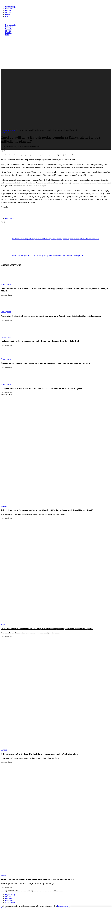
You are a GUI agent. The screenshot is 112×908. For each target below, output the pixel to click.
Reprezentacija (10, 894)
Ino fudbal (8, 898)
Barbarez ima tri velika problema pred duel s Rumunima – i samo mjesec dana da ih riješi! (40, 341)
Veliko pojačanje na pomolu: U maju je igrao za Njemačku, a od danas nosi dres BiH (37, 879)
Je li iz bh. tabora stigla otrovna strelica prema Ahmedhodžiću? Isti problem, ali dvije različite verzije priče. (47, 510)
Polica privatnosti (63, 906)
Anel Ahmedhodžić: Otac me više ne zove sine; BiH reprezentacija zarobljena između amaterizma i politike (47, 629)
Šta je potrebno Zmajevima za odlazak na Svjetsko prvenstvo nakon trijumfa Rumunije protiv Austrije (45, 363)
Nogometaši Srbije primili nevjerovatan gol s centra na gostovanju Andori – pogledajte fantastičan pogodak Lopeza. (51, 316)
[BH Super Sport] (11, 2)
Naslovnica (5, 130)
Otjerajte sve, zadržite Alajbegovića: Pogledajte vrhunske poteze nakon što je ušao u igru (39, 754)
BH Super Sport (11, 20)
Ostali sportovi (10, 902)
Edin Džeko (9, 218)
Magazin (12, 130)
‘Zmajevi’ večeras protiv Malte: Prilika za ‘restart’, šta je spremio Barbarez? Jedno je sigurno (41, 388)
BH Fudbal (9, 900)
